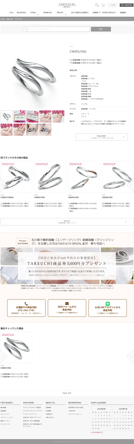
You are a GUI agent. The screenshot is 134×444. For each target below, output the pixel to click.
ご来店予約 (128, 5)
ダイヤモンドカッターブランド (32, 411)
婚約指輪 (3, 407)
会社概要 (48, 411)
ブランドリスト (5, 424)
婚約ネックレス (5, 421)
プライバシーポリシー (75, 414)
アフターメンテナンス (30, 414)
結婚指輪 (3, 411)
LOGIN (112, 5)
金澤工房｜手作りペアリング (32, 417)
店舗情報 (48, 407)
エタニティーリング (7, 417)
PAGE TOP (67, 393)
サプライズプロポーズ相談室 (32, 407)
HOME (3, 19)
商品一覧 (9, 19)
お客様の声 (49, 414)
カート (103, 5)
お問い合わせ (50, 417)
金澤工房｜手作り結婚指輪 (31, 421)
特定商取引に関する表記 (75, 407)
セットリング (5, 414)
